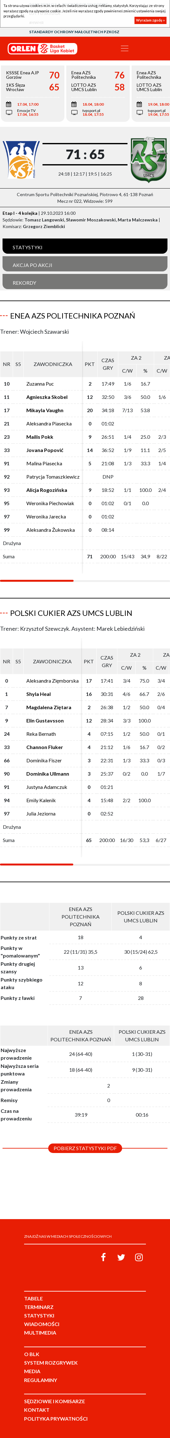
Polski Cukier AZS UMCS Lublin (71, 612)
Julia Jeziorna (41, 813)
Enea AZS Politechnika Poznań (72, 315)
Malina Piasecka (44, 463)
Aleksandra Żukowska (50, 530)
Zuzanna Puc (40, 384)
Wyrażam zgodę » (150, 20)
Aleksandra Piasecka (49, 423)
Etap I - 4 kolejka (20, 213)
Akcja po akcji (32, 265)
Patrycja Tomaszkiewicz (53, 477)
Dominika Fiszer (44, 760)
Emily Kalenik (41, 800)
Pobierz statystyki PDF (85, 1148)
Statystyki (28, 247)
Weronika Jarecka (46, 516)
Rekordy (24, 283)
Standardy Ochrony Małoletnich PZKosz (74, 31)
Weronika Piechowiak (50, 503)
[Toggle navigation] (125, 48)
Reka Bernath (41, 734)
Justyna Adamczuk (46, 787)
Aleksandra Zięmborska (52, 681)
